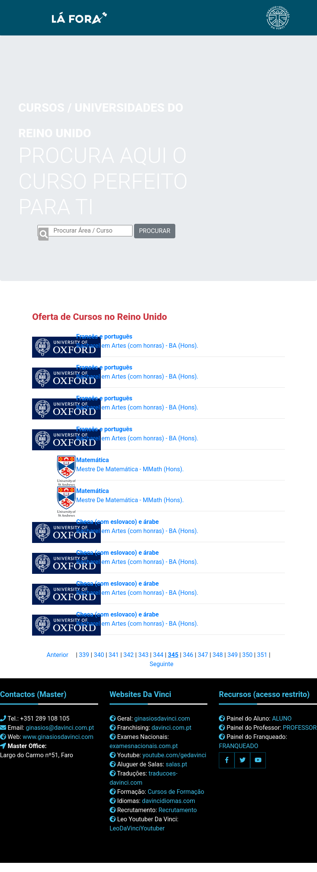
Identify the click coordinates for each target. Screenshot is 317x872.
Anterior (57, 654)
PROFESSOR (300, 727)
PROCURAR (154, 230)
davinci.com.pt (172, 727)
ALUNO (281, 718)
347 (203, 654)
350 (247, 654)
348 (218, 654)
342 (128, 654)
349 (232, 654)
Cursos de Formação (176, 791)
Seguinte (161, 664)
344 (158, 654)
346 (188, 654)
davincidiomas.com (168, 801)
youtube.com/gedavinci (174, 755)
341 (113, 654)
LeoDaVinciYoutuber (137, 828)
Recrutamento (177, 810)
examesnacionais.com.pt (144, 746)
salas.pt (176, 764)
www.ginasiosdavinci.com (58, 736)
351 (262, 654)
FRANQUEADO (238, 746)
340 (99, 654)
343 (143, 654)
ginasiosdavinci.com (162, 718)
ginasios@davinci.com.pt (60, 727)
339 (84, 654)
